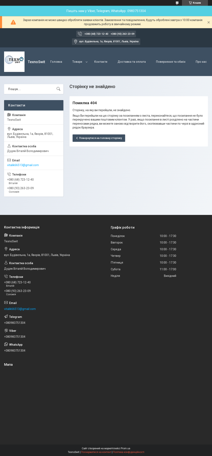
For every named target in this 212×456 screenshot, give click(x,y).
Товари (77, 61)
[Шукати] (58, 89)
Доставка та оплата (132, 61)
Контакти (100, 61)
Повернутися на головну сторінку (100, 138)
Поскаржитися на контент (96, 452)
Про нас (201, 61)
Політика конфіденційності (128, 452)
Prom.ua (125, 448)
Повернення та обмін (170, 61)
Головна (56, 61)
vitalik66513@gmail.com (23, 165)
